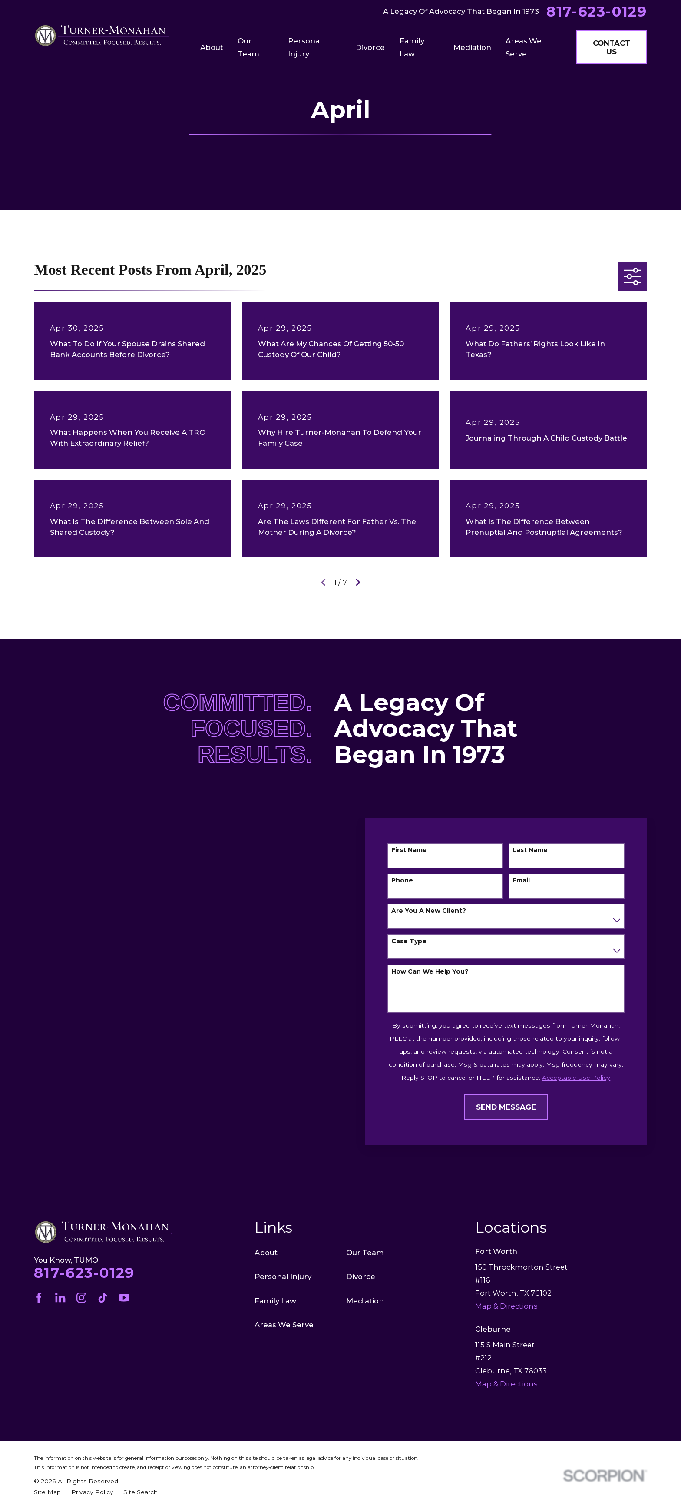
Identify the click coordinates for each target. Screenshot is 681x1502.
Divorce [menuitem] (370, 47)
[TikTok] (103, 1298)
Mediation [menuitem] (472, 47)
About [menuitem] (211, 47)
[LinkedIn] (60, 1298)
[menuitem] (47, 1492)
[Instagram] (81, 1298)
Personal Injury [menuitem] (305, 47)
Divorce (360, 1276)
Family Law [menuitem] (412, 47)
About (266, 1252)
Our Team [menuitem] (248, 47)
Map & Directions (506, 1383)
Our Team (365, 1252)
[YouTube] (124, 1298)
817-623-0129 (596, 11)
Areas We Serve (284, 1324)
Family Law (275, 1300)
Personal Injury (283, 1276)
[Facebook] (39, 1298)
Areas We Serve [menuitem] (524, 47)
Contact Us (611, 47)
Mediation (365, 1300)
